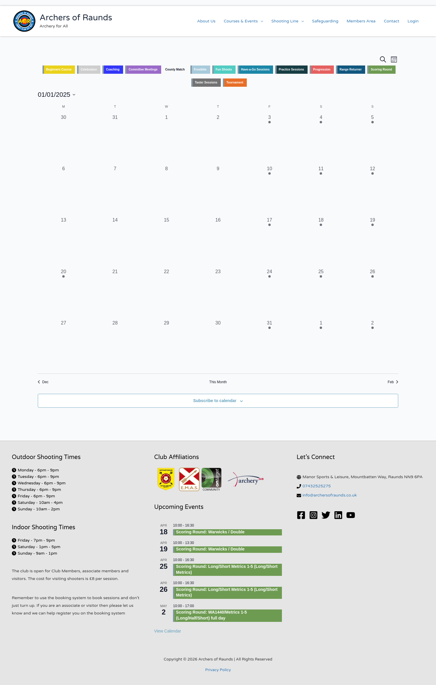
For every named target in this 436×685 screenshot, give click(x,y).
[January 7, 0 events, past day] (115, 191)
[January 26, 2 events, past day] (372, 293)
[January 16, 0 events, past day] (218, 242)
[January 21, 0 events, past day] (115, 293)
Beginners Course (58, 69)
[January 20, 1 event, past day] (63, 293)
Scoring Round (381, 69)
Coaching (113, 69)
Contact (391, 21)
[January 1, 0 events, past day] (166, 139)
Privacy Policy (218, 670)
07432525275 (317, 486)
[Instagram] (313, 515)
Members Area (361, 21)
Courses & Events (241, 21)
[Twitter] (325, 515)
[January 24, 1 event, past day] (269, 293)
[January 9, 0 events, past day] (218, 191)
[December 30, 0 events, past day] (63, 139)
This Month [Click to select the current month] (218, 382)
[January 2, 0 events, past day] (218, 139)
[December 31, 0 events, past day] (115, 139)
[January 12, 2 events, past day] (372, 191)
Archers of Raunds (76, 18)
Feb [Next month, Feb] (393, 382)
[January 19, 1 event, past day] (372, 242)
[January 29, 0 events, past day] (166, 345)
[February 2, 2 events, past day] (372, 345)
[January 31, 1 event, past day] (269, 345)
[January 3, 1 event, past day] (269, 139)
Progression (321, 69)
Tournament (234, 82)
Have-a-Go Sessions (255, 69)
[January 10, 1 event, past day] (269, 191)
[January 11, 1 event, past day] (321, 191)
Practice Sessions (291, 69)
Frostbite (200, 69)
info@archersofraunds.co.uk (330, 495)
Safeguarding (325, 21)
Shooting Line (284, 21)
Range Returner (350, 69)
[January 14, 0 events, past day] (115, 242)
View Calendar (167, 631)
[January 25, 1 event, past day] (321, 293)
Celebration (89, 69)
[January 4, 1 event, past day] (321, 139)
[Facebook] (301, 515)
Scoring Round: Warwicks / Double (210, 532)
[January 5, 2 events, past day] (372, 139)
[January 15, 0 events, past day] (166, 242)
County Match (175, 69)
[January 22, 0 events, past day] (166, 293)
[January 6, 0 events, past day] (63, 191)
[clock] (35, 470)
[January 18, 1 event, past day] (321, 242)
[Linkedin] (338, 515)
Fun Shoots (224, 69)
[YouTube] (350, 515)
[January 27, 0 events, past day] (63, 345)
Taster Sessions (206, 82)
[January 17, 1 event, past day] (269, 242)
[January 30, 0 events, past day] (218, 345)
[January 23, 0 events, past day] (218, 293)
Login (413, 21)
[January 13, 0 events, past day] (63, 242)
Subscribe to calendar (214, 400)
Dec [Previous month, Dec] (43, 382)
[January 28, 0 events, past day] (115, 345)
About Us (206, 21)
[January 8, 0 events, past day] (166, 191)
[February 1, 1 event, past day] (321, 345)
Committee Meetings (143, 69)
